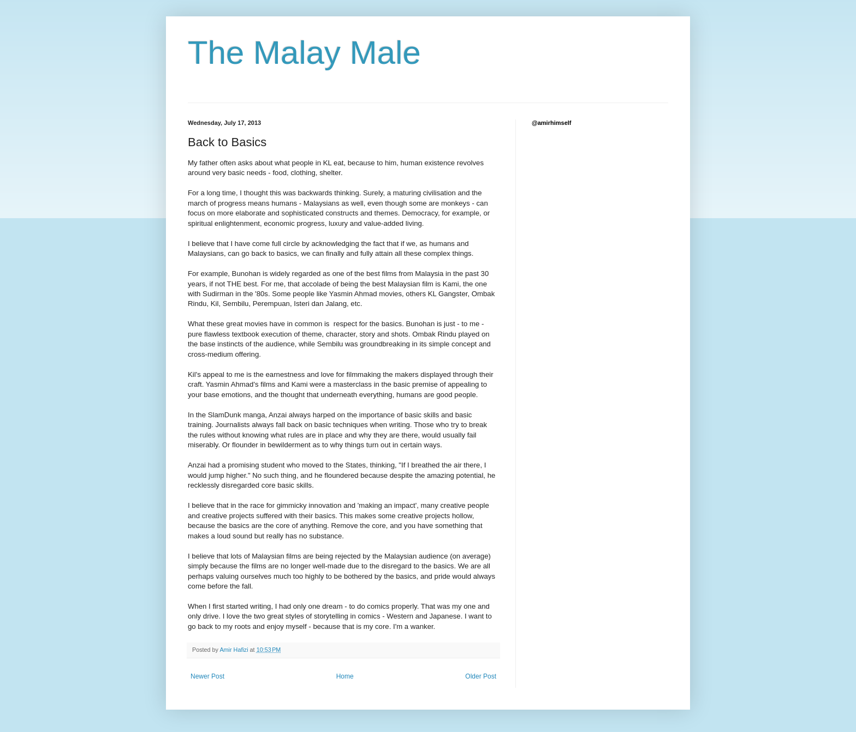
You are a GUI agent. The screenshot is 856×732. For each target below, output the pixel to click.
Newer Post (207, 676)
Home (345, 676)
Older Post (480, 676)
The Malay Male (304, 52)
